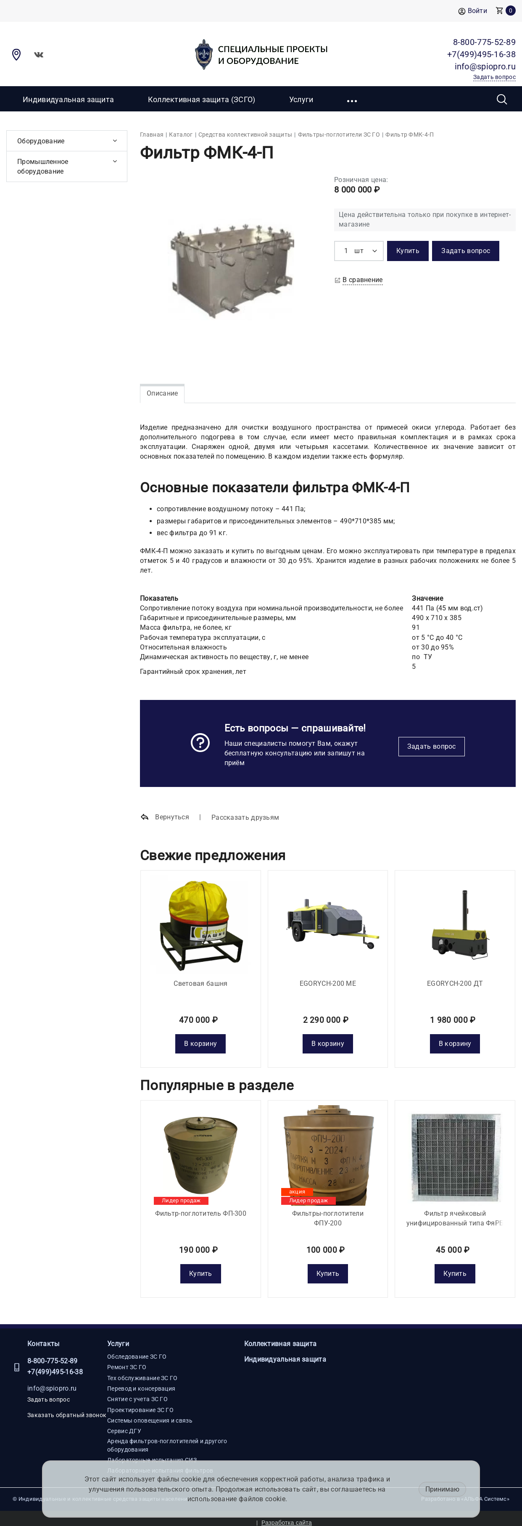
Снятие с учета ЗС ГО (137, 1390)
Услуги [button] (301, 99)
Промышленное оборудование (43, 166)
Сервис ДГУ (124, 1422)
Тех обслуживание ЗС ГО (142, 1369)
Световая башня (200, 979)
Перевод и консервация (141, 1380)
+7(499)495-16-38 (55, 1364)
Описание (162, 393)
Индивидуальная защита (68, 99)
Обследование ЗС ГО (136, 1348)
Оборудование (41, 141)
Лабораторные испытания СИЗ (152, 1451)
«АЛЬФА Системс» (485, 1490)
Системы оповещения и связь (149, 1411)
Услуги (118, 1335)
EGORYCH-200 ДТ (455, 979)
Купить (200, 1265)
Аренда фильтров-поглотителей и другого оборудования (167, 1436)
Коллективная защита (280, 1335)
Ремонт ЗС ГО (127, 1358)
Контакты (43, 1335)
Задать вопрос (431, 746)
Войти (473, 11)
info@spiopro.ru (52, 1379)
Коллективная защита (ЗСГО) (202, 99)
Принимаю (442, 1489)
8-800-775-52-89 (52, 1353)
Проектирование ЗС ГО (140, 1401)
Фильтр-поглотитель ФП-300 (201, 1205)
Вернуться (164, 817)
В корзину (200, 1039)
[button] (352, 98)
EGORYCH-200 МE (328, 979)
